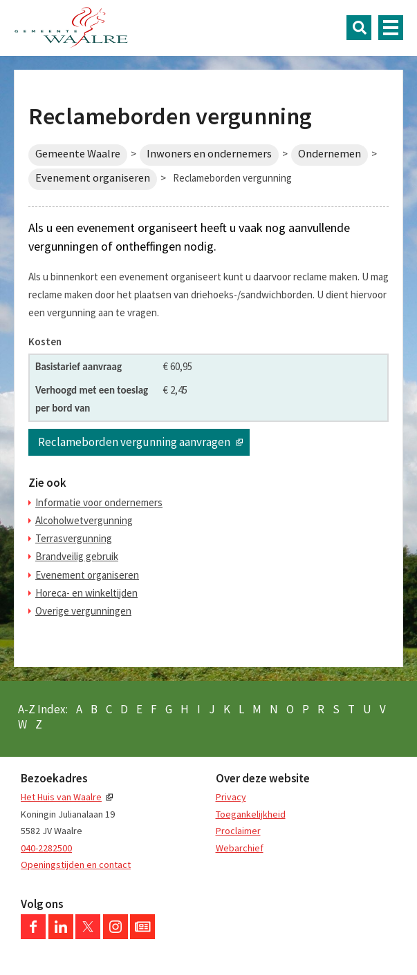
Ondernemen (329, 153)
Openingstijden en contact (76, 864)
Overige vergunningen (83, 610)
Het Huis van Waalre (61, 797)
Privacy (231, 797)
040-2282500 (46, 848)
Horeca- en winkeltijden (86, 592)
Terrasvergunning (73, 538)
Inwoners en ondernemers (209, 153)
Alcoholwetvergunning (84, 520)
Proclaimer (238, 830)
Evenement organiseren (92, 178)
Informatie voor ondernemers (99, 502)
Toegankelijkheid (251, 814)
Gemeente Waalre (77, 153)
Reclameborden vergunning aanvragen (134, 442)
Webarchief (239, 848)
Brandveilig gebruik (76, 556)
